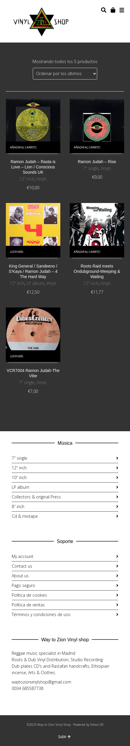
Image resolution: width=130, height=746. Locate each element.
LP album (35, 283)
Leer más (16, 252)
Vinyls (41, 179)
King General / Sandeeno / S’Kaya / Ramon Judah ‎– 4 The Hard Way (33, 271)
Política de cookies (29, 595)
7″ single (19, 458)
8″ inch (18, 506)
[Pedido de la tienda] (65, 73)
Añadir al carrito (23, 147)
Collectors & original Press (36, 497)
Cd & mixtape (25, 516)
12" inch (26, 179)
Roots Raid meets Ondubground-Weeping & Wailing (97, 271)
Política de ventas (28, 605)
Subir (64, 736)
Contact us (22, 566)
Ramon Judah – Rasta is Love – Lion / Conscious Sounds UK (33, 167)
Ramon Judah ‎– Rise (97, 161)
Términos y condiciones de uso (41, 614)
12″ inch (19, 468)
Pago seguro (23, 585)
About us (20, 575)
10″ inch (19, 477)
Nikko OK (97, 724)
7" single (91, 168)
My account (22, 556)
